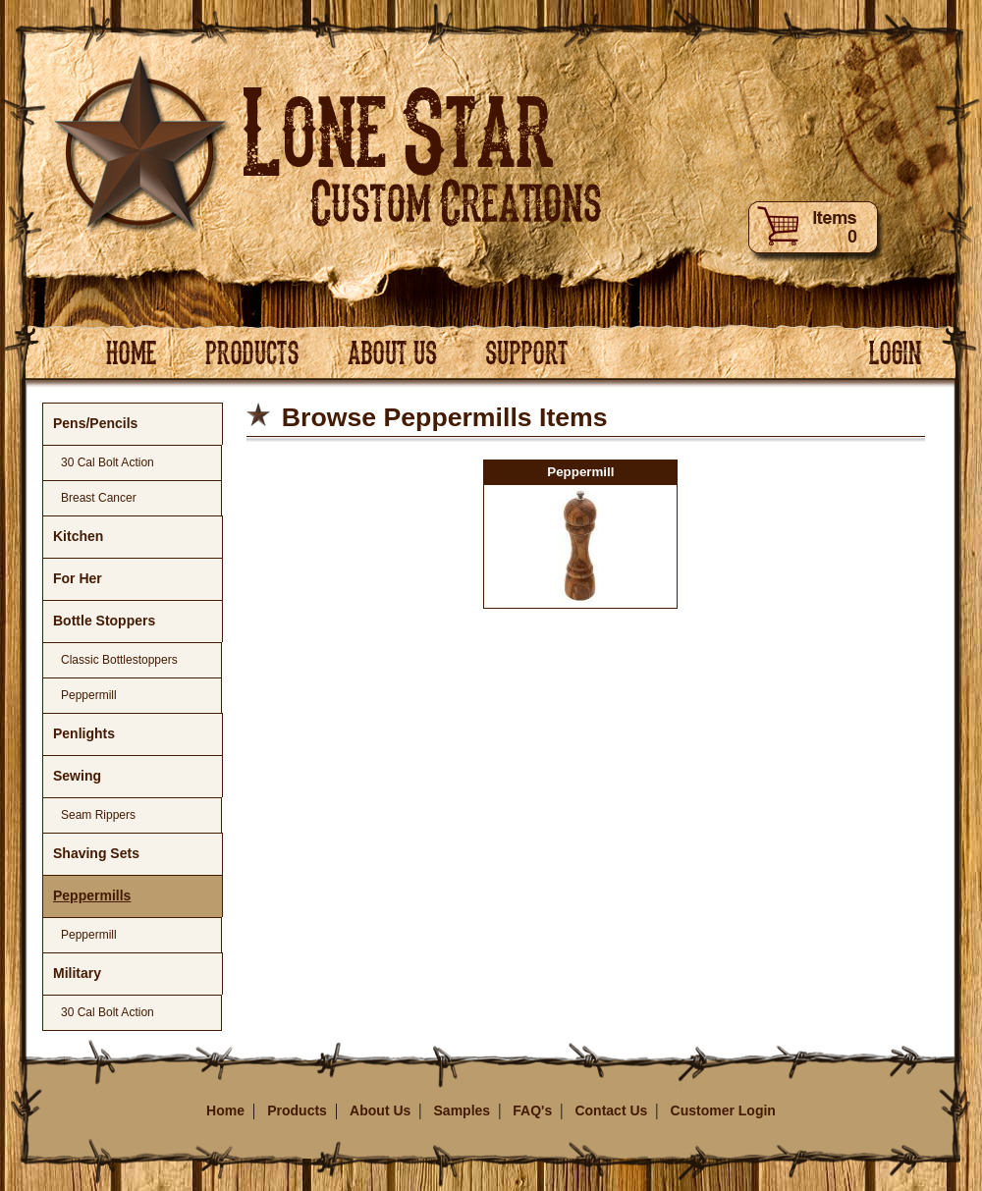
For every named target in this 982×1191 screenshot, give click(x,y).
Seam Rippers (98, 815)
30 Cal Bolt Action (107, 462)
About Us (380, 1110)
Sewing (77, 776)
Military (77, 973)
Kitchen (78, 536)
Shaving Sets (96, 853)
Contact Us (610, 1110)
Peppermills (92, 895)
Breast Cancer (98, 498)
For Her (77, 578)
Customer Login (723, 1110)
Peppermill (89, 695)
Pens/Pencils (95, 423)
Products (297, 1110)
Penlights (84, 733)
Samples (462, 1110)
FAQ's (532, 1110)
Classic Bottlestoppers (119, 660)
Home (225, 1110)
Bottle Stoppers (104, 620)
